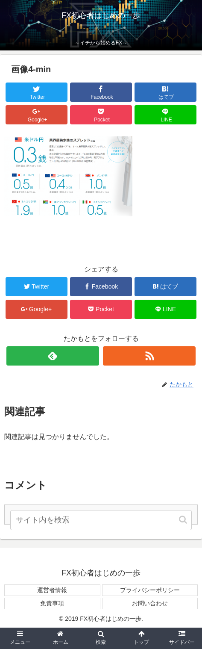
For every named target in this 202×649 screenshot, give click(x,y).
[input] (101, 520)
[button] (184, 520)
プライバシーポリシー (150, 590)
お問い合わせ (150, 603)
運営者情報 (52, 590)
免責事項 (52, 603)
